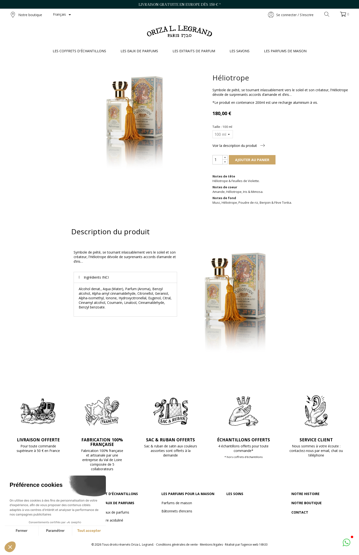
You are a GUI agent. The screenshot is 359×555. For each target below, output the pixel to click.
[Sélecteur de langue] (63, 15)
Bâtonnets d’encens (176, 511)
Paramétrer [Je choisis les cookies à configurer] (55, 531)
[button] (10, 547)
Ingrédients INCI (96, 277)
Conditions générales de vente (177, 544)
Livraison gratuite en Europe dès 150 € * (180, 4)
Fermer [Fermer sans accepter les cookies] (21, 531)
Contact (299, 512)
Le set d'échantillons (117, 493)
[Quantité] (217, 159)
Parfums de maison (176, 503)
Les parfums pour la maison (187, 493)
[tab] (125, 277)
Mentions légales (211, 544)
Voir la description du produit (238, 145)
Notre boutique (26, 15)
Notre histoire (305, 493)
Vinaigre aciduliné (109, 520)
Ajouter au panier (252, 159)
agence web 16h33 (255, 544)
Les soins (234, 493)
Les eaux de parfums (115, 503)
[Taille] (222, 134)
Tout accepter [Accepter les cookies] (89, 531)
